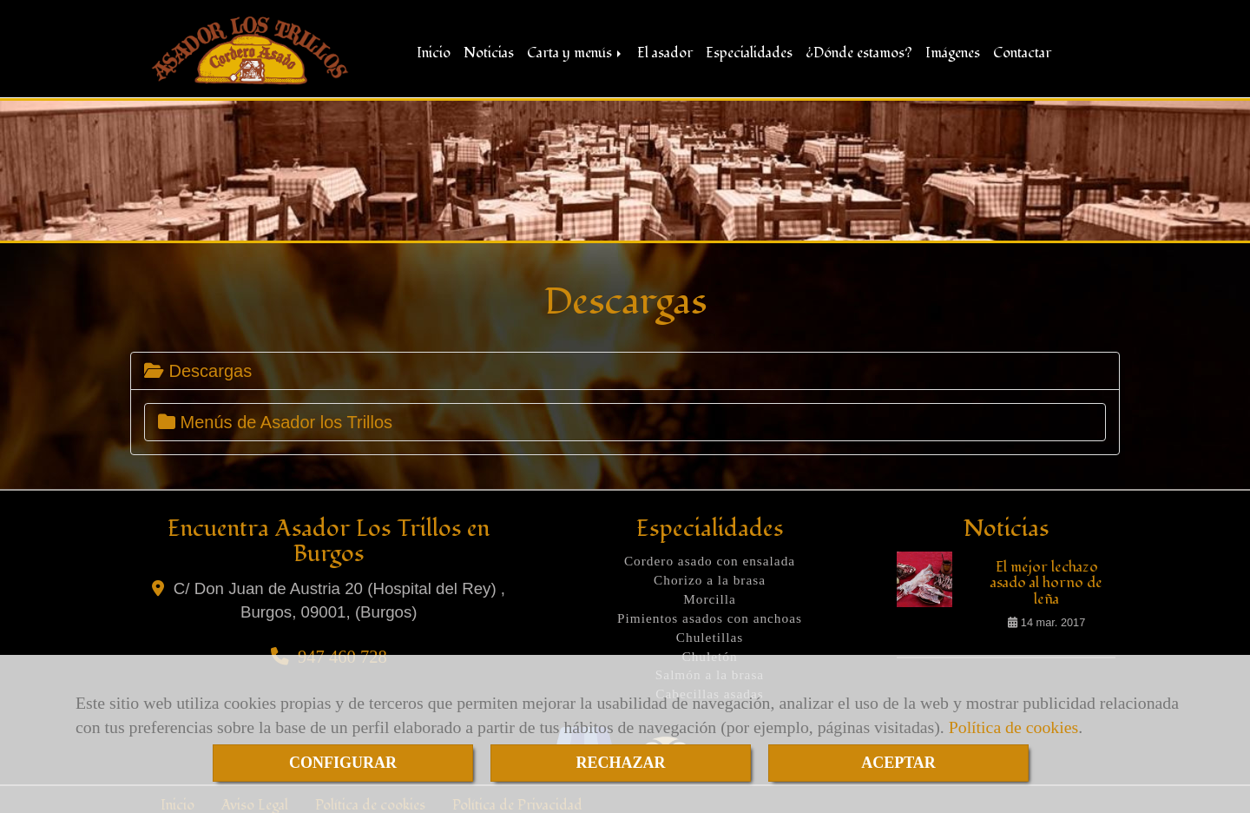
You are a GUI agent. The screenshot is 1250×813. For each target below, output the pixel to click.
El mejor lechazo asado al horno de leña (1046, 578)
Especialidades (749, 50)
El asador (665, 50)
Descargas (198, 366)
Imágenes (952, 50)
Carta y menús (575, 50)
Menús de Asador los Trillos (275, 417)
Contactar (1022, 50)
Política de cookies (1013, 727)
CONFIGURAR (343, 762)
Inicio (434, 50)
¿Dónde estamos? (859, 50)
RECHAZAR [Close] (620, 762)
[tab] (625, 366)
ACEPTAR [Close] (898, 762)
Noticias (489, 50)
